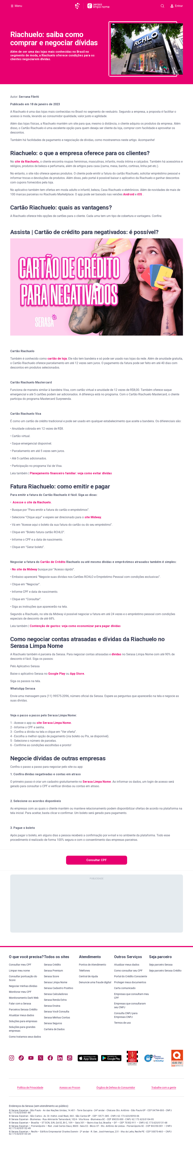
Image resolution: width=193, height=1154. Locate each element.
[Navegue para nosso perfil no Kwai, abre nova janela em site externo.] (69, 1059)
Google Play (56, 673)
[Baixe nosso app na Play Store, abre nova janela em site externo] (111, 1060)
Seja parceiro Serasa (161, 964)
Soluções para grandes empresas (22, 1029)
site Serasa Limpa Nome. (54, 723)
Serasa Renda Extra (55, 999)
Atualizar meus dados (21, 1015)
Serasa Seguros (53, 1023)
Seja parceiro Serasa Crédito (165, 970)
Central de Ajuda (88, 976)
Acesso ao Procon (69, 1087)
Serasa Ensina (52, 1005)
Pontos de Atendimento (92, 964)
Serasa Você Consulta (56, 1011)
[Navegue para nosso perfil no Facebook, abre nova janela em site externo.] (50, 1059)
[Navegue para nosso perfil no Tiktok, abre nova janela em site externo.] (21, 1059)
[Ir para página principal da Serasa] (79, 6)
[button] (96, 287)
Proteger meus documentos (130, 982)
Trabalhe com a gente (163, 1087)
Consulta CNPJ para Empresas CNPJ (126, 1015)
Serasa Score (51, 976)
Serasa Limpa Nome (55, 982)
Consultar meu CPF (20, 964)
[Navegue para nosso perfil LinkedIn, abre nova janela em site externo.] (60, 1059)
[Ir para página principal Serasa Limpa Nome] (98, 6)
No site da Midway (24, 569)
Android (129, 194)
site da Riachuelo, (27, 161)
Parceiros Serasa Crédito (23, 1009)
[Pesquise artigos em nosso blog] (162, 6)
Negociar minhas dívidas (23, 986)
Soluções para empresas (23, 1021)
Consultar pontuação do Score (23, 978)
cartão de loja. (57, 358)
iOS (140, 194)
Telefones (84, 970)
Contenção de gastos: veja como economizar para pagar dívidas (75, 626)
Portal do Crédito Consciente (130, 976)
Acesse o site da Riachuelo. (32, 502)
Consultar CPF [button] (96, 860)
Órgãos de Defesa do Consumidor (115, 1087)
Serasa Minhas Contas (57, 1017)
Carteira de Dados (54, 1029)
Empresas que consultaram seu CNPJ (130, 1005)
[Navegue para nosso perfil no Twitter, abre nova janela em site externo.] (40, 1059)
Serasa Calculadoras (56, 994)
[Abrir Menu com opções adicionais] (16, 6)
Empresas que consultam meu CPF (131, 996)
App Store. (77, 673)
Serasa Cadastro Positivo (58, 988)
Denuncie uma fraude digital (95, 982)
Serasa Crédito (52, 964)
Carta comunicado (124, 988)
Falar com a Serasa (20, 1003)
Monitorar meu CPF (20, 991)
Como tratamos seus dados (25, 1036)
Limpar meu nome (19, 970)
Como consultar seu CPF (128, 970)
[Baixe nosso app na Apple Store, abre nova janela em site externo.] (88, 1060)
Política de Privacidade (30, 1087)
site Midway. (93, 517)
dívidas (116, 654)
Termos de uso (122, 1022)
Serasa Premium (53, 970)
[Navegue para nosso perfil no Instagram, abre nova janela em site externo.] (11, 1059)
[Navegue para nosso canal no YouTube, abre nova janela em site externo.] (31, 1059)
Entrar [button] (176, 6)
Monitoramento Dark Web (24, 997)
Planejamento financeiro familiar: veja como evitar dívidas (70, 473)
